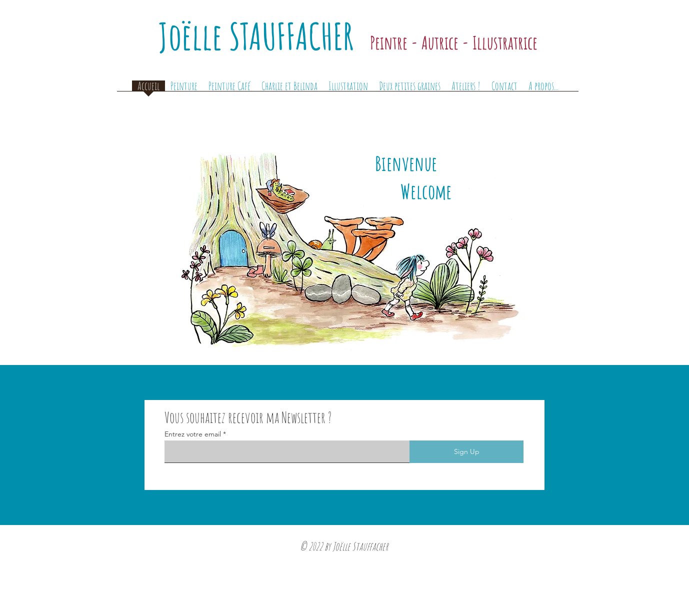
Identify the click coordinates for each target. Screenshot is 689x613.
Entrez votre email (192, 434)
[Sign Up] (467, 451)
